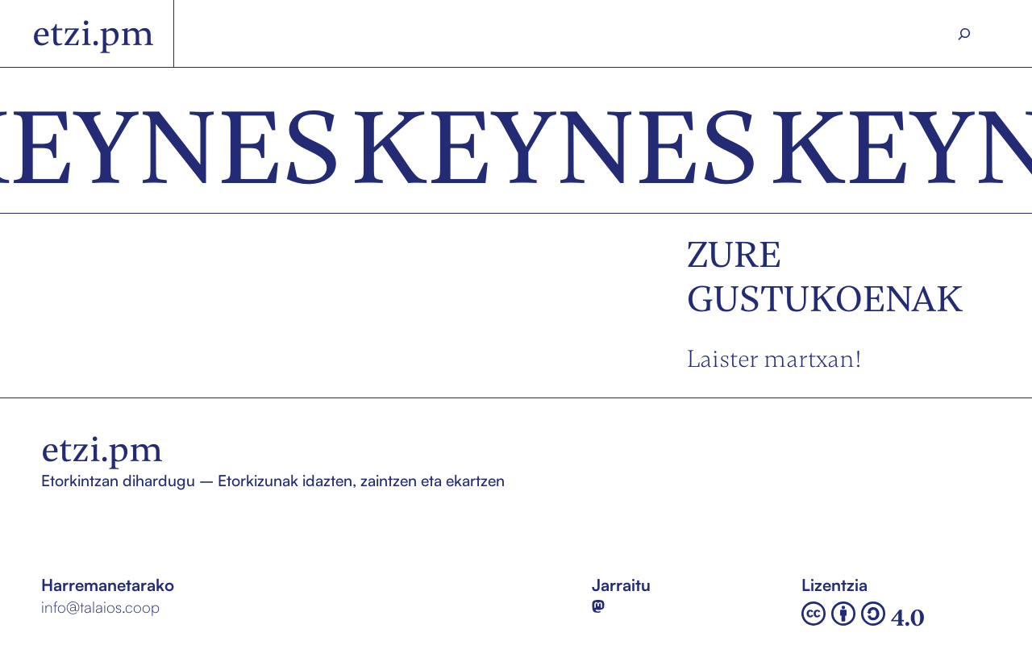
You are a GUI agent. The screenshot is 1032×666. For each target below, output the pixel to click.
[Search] (965, 34)
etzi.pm (93, 33)
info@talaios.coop (100, 607)
